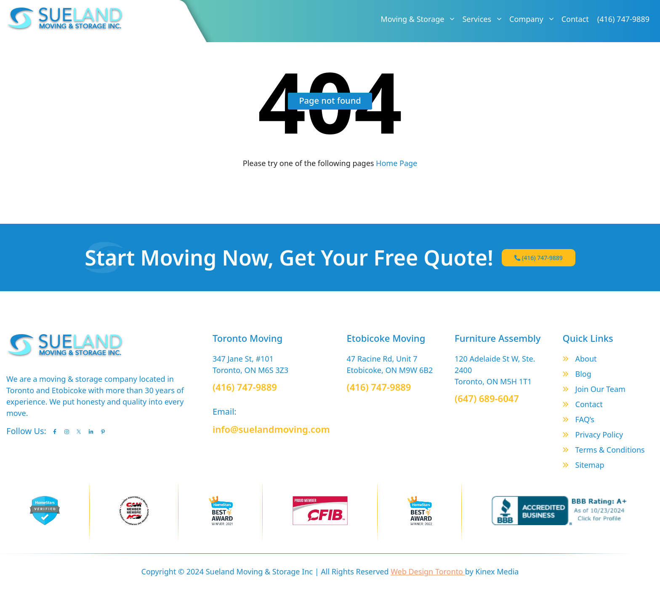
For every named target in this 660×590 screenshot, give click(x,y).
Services (483, 19)
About (586, 359)
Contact (575, 19)
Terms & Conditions (610, 450)
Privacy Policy (599, 434)
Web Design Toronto (428, 571)
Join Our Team (600, 389)
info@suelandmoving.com (271, 429)
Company (533, 19)
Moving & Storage (419, 19)
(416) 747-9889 (623, 19)
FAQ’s (584, 419)
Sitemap (589, 465)
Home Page (395, 163)
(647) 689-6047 (487, 398)
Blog (583, 374)
